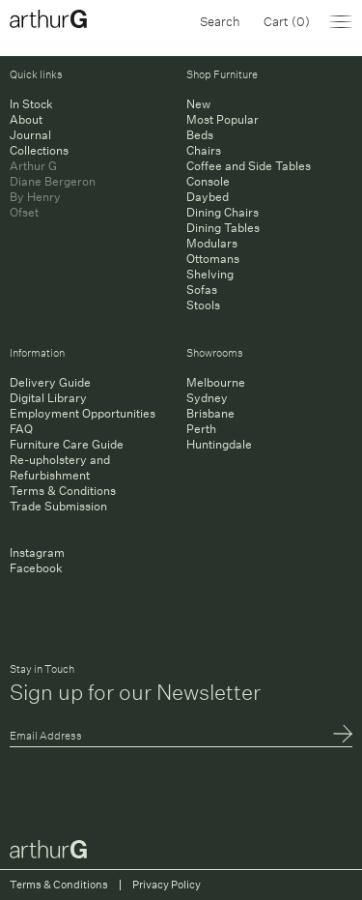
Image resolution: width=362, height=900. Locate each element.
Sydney (207, 398)
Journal (30, 135)
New (198, 104)
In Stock (31, 104)
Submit (342, 735)
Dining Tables (223, 227)
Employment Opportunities (82, 413)
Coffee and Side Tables (248, 166)
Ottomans (212, 258)
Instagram (37, 552)
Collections (39, 150)
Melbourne (215, 382)
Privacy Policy (166, 885)
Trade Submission (58, 506)
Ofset (24, 212)
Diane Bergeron (53, 181)
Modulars (211, 243)
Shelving (210, 274)
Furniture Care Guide (67, 444)
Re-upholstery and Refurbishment (60, 467)
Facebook (36, 568)
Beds (199, 135)
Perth (201, 429)
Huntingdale (219, 444)
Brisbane (210, 413)
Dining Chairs (222, 212)
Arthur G (33, 166)
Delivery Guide (50, 382)
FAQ (21, 429)
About (26, 119)
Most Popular (222, 119)
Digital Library (48, 398)
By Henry (35, 197)
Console (208, 181)
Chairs (203, 150)
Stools (203, 305)
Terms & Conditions (63, 490)
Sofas (201, 289)
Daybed (207, 197)
